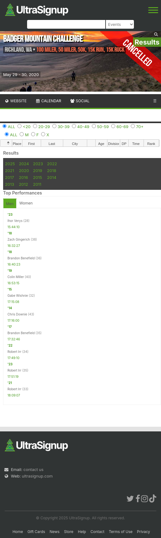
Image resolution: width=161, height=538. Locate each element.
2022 (52, 163)
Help (82, 531)
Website (15, 100)
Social (79, 100)
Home (17, 531)
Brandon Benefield (21, 258)
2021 (9, 170)
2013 (9, 184)
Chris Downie (17, 314)
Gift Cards (36, 531)
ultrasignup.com (37, 475)
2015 (37, 177)
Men (10, 203)
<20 (27, 126)
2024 (24, 163)
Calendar (48, 100)
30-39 (63, 126)
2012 (23, 184)
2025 (10, 163)
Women (26, 203)
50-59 (103, 126)
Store (68, 531)
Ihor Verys (14, 221)
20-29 (44, 126)
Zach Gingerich (18, 239)
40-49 (83, 126)
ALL (11, 126)
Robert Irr (14, 351)
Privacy (143, 531)
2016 (23, 177)
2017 (9, 177)
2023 (38, 163)
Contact (98, 531)
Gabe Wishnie (17, 295)
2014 (51, 177)
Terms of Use (120, 531)
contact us (33, 469)
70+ (140, 126)
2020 (24, 170)
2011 (37, 184)
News (54, 531)
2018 (51, 170)
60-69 (122, 126)
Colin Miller (15, 277)
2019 (37, 170)
